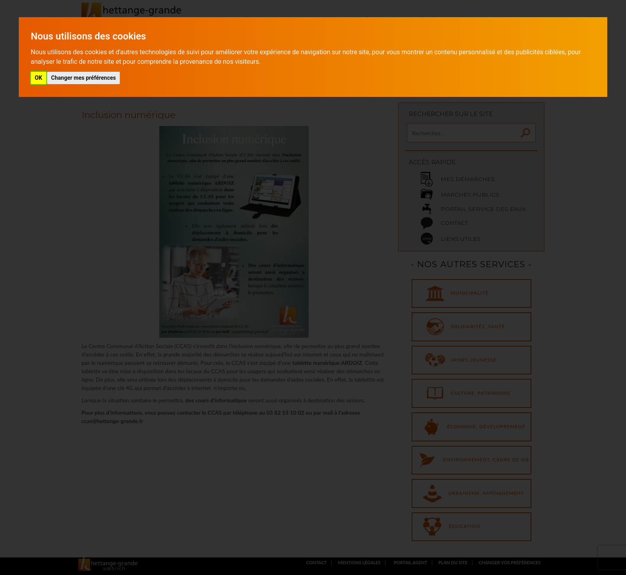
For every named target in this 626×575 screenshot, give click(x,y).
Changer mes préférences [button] (83, 78)
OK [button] (38, 78)
